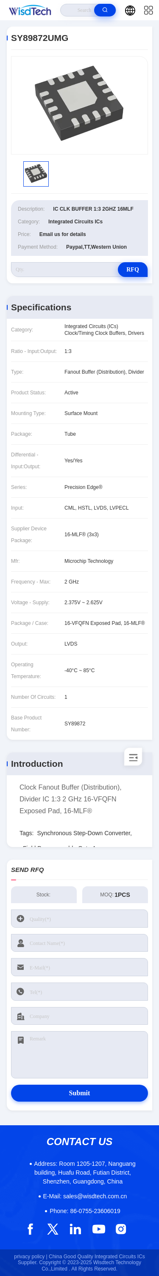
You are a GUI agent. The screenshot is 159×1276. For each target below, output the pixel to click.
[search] (105, 10)
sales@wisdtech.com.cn (85, 1196)
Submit (79, 1093)
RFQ (132, 269)
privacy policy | (30, 1257)
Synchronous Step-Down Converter (83, 833)
